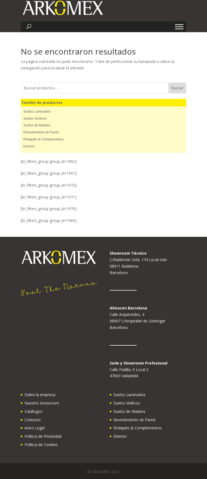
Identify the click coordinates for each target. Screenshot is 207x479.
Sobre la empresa (40, 394)
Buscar (177, 87)
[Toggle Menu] (179, 26)
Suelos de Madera (36, 125)
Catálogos (33, 411)
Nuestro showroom (42, 403)
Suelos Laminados (37, 111)
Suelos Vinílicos (35, 118)
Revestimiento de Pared (41, 132)
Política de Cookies (41, 444)
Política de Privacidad (43, 436)
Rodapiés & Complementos (43, 139)
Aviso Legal (34, 427)
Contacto (33, 419)
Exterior (29, 146)
